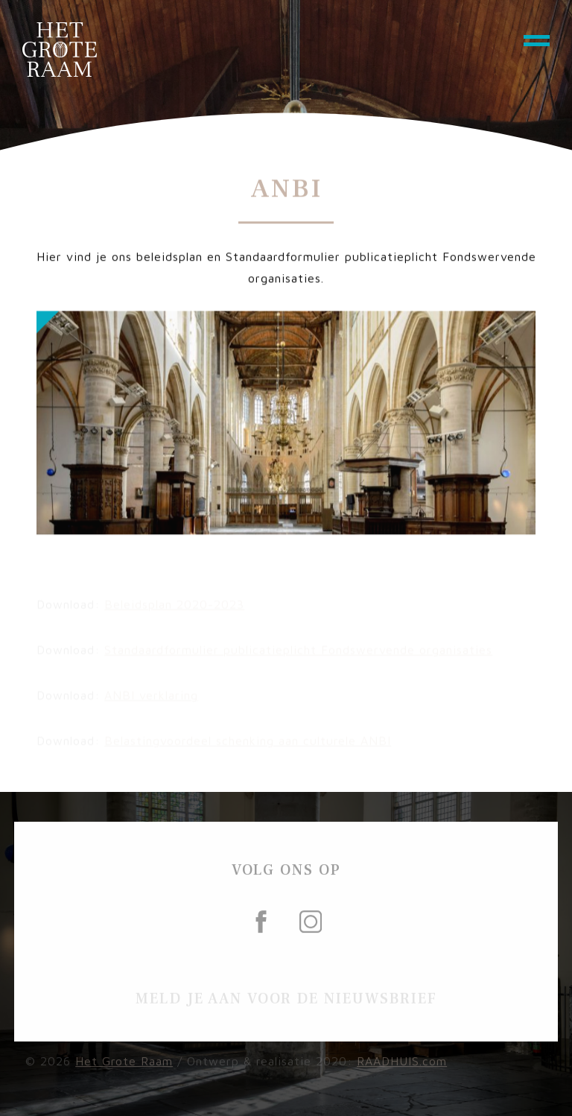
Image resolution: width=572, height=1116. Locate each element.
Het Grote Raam (124, 1066)
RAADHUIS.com (402, 1066)
